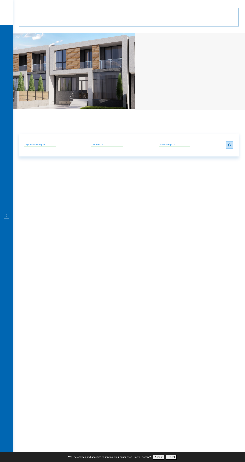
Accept (158, 457)
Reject (171, 457)
